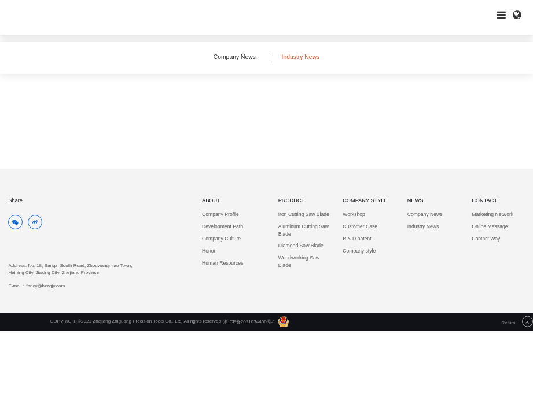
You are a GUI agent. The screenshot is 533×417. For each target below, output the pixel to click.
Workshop (354, 214)
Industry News (301, 57)
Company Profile (220, 214)
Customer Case (360, 226)
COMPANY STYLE (365, 200)
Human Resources (222, 263)
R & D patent (357, 239)
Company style (359, 251)
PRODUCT (291, 200)
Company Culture (221, 239)
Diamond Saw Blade (301, 245)
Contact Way (486, 239)
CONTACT (484, 200)
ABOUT (211, 200)
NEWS (415, 200)
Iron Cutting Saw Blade (303, 214)
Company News (235, 57)
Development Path (222, 226)
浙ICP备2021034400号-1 (249, 321)
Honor (209, 251)
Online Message (490, 226)
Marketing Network (492, 214)
